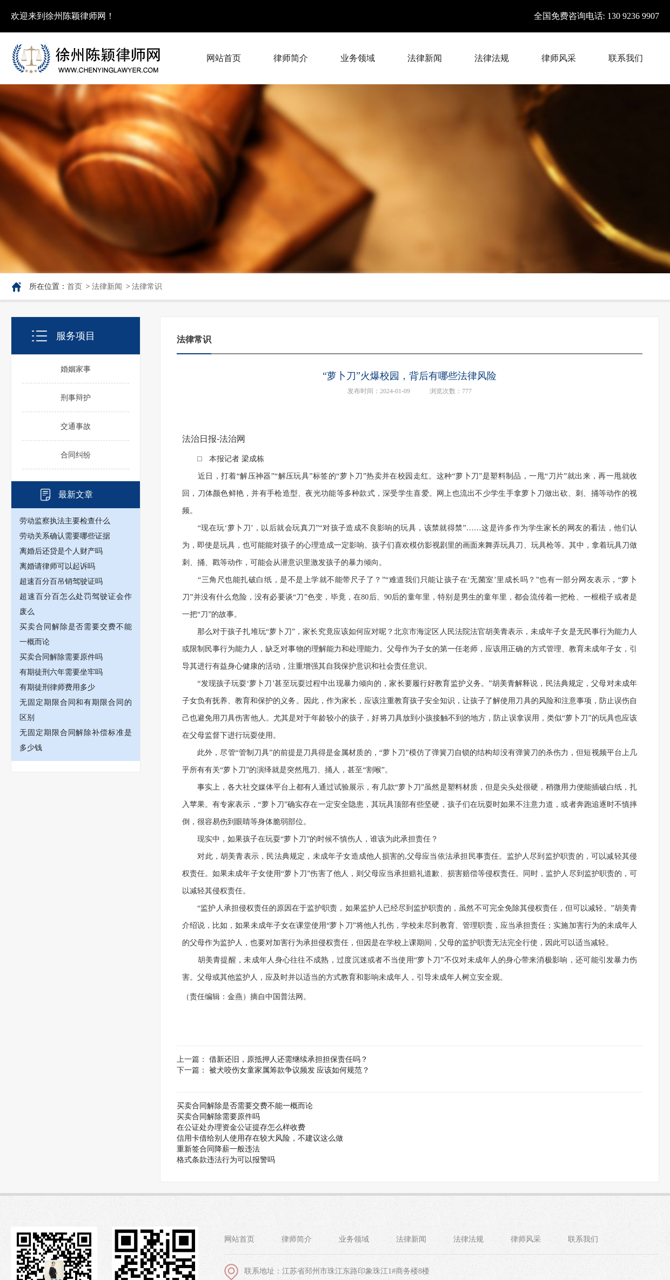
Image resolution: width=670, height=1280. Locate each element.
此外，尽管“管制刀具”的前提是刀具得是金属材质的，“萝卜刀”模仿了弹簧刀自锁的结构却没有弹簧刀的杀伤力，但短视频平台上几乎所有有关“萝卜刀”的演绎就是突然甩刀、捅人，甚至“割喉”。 (409, 761)
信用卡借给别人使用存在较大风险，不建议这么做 (260, 1138)
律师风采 (526, 1239)
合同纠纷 (76, 455)
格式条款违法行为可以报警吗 (226, 1160)
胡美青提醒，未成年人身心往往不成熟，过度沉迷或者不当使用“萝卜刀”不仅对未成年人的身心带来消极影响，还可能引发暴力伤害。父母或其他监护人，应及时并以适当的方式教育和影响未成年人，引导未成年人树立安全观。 (409, 968)
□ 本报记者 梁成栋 (223, 459)
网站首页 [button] (223, 58)
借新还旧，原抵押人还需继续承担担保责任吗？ (288, 1059)
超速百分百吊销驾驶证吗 (61, 581)
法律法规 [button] (491, 58)
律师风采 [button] (558, 58)
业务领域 (354, 1239)
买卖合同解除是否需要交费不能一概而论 (245, 1106)
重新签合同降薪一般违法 (218, 1149)
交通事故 (76, 426)
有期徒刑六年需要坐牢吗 (61, 672)
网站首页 (239, 1239)
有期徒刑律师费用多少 (57, 687)
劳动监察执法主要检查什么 (64, 521)
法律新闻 (107, 286)
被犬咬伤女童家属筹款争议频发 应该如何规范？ (289, 1070)
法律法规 (468, 1239)
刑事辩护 (76, 398)
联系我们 (583, 1239)
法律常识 (147, 286)
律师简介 (297, 1239)
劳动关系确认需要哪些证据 (64, 536)
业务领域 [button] (357, 58)
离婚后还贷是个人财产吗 (61, 551)
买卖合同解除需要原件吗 (61, 657)
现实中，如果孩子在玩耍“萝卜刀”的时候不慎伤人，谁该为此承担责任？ (310, 839)
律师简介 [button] (290, 58)
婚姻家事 (76, 369)
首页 (74, 286)
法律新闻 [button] (424, 58)
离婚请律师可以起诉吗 (57, 566)
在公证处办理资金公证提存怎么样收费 (241, 1127)
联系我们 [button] (625, 58)
